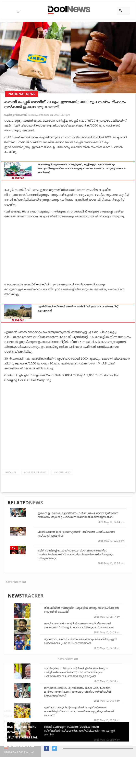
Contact (11, 732)
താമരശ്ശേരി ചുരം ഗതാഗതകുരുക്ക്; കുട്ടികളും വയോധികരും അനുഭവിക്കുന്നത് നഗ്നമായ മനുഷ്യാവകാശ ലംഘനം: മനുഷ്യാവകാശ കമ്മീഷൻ (81, 168)
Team (8, 716)
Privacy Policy (16, 721)
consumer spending (35, 472)
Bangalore (10, 472)
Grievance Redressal (21, 737)
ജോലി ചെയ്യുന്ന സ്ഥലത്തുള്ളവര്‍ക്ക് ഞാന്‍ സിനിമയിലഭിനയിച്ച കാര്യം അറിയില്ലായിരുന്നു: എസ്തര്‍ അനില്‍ (79, 730)
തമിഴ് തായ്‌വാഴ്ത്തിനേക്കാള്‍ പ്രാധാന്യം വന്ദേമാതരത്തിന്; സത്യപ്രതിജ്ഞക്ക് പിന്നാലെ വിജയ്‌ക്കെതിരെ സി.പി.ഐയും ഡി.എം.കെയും (75, 554)
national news (62, 472)
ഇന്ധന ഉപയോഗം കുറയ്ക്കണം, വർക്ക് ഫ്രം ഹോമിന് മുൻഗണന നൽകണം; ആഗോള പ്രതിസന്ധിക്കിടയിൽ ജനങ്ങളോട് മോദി (77, 691)
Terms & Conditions (20, 727)
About (9, 711)
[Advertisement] (68, 249)
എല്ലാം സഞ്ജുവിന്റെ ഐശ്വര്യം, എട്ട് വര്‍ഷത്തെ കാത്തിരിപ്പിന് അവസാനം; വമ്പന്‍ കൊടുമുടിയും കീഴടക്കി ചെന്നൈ (79, 711)
